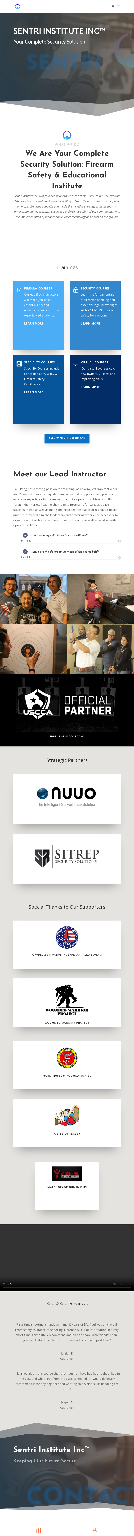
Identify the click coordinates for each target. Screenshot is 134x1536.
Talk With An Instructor (67, 438)
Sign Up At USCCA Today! (67, 737)
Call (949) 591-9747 (32, 98)
